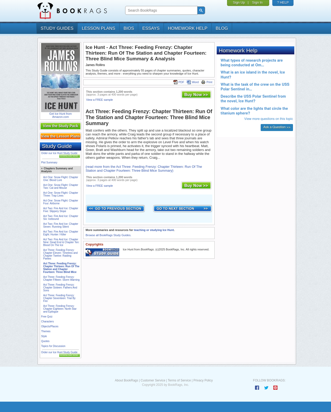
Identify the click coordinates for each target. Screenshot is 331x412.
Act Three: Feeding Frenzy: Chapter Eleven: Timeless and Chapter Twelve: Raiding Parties (60, 254)
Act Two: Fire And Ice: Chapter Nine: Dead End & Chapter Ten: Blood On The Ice (61, 242)
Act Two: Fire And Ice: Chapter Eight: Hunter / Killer (60, 233)
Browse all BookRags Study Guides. (108, 235)
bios (129, 28)
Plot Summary (49, 162)
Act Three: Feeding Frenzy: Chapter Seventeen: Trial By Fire (59, 298)
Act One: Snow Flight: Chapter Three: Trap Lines (60, 194)
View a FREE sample (99, 99)
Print (206, 82)
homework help (187, 28)
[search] (161, 10)
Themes (45, 331)
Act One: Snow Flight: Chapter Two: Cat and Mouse (60, 186)
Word (193, 82)
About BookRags (126, 380)
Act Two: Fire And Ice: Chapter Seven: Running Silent (60, 225)
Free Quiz (46, 316)
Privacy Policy (203, 380)
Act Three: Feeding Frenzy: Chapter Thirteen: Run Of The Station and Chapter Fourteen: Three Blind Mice (61, 267)
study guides (57, 28)
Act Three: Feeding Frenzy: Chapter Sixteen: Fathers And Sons (60, 287)
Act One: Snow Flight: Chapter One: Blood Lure (60, 179)
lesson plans (98, 28)
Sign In (257, 2)
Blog (222, 28)
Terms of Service (179, 380)
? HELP (283, 2)
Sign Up (239, 2)
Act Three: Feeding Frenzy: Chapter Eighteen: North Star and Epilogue (60, 309)
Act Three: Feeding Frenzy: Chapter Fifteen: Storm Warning (61, 278)
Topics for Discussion (53, 346)
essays (151, 28)
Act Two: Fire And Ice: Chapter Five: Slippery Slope (60, 210)
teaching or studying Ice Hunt (154, 230)
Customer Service (153, 380)
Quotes (45, 341)
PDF (178, 82)
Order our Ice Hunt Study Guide (59, 153)
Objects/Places (49, 326)
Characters (47, 321)
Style (44, 336)
